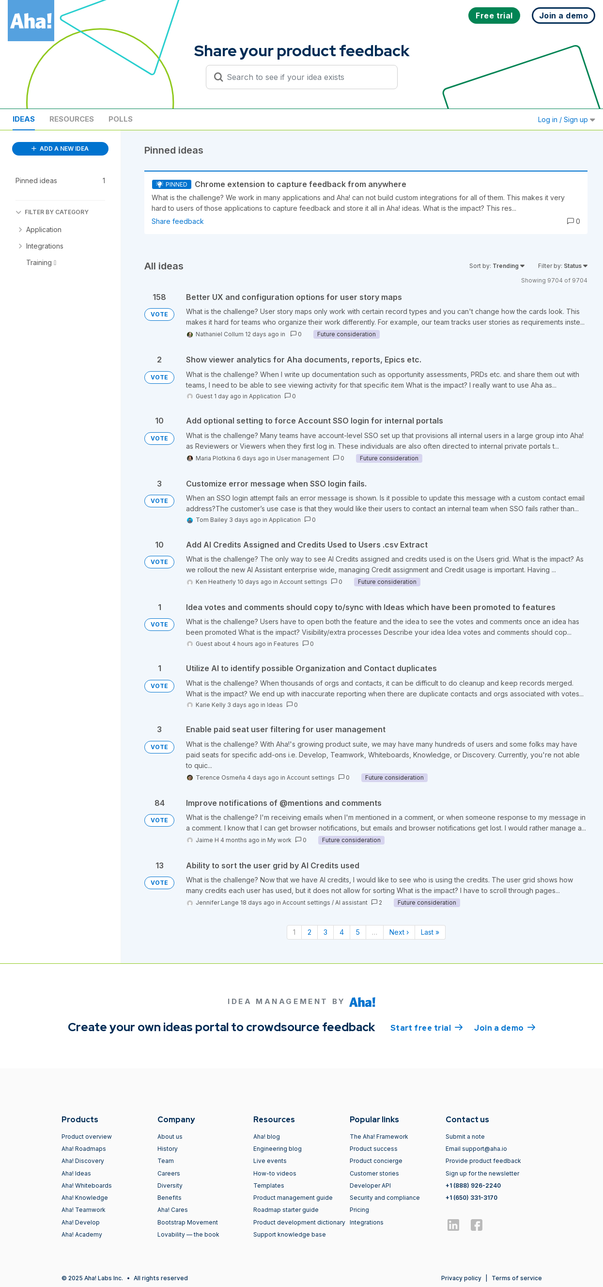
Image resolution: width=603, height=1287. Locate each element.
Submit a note (465, 1136)
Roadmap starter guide (286, 1209)
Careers (168, 1173)
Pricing (359, 1209)
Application (265, 396)
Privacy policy (461, 1278)
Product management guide (293, 1197)
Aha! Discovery (83, 1160)
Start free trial (426, 1027)
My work (279, 840)
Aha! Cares (172, 1209)
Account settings (303, 581)
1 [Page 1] (294, 932)
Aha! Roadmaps (84, 1148)
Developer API (370, 1185)
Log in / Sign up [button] (566, 119)
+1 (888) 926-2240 (473, 1185)
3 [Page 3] (325, 932)
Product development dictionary (299, 1222)
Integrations (367, 1222)
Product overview (87, 1136)
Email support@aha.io (476, 1148)
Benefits (169, 1197)
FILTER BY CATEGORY (52, 212)
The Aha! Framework (379, 1136)
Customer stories (374, 1173)
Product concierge (376, 1160)
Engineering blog (277, 1148)
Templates (268, 1185)
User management (303, 458)
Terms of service (517, 1278)
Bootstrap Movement (187, 1222)
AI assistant (351, 902)
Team (165, 1160)
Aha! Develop (81, 1222)
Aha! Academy (82, 1234)
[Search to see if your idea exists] (306, 77)
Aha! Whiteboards (87, 1185)
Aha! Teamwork (84, 1209)
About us (170, 1136)
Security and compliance (385, 1197)
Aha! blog (266, 1136)
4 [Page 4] (342, 932)
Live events (270, 1160)
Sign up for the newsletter (482, 1173)
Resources (71, 119)
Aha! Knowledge (85, 1197)
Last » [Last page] (430, 932)
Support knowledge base (289, 1234)
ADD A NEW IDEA (60, 148)
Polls (120, 119)
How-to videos (274, 1173)
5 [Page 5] (358, 932)
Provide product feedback (483, 1160)
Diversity (170, 1185)
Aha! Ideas (76, 1173)
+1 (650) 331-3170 (471, 1197)
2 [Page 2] (309, 932)
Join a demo (504, 1027)
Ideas (24, 119)
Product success (374, 1148)
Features (286, 643)
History (167, 1148)
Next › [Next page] (399, 932)
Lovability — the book (188, 1234)
